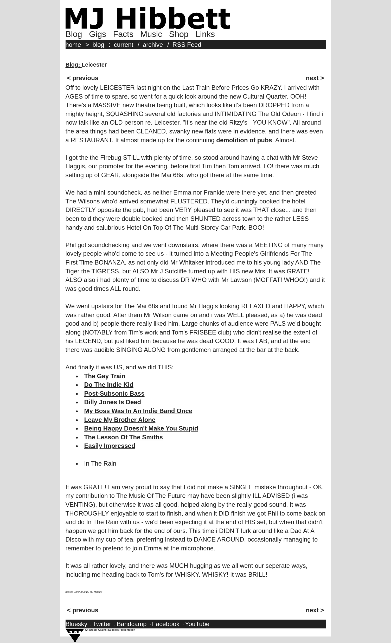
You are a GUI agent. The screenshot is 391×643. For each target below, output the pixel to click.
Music (151, 34)
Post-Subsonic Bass (114, 393)
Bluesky (76, 623)
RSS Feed (186, 44)
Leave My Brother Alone (120, 419)
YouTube (197, 623)
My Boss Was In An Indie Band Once (138, 410)
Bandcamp (131, 623)
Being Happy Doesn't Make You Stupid (141, 428)
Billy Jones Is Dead (112, 402)
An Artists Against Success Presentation (110, 629)
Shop (179, 34)
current (123, 44)
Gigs (97, 34)
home (73, 44)
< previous (83, 77)
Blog (74, 34)
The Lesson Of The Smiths (123, 437)
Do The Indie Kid (108, 384)
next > (315, 77)
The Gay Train (105, 376)
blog (98, 44)
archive (153, 44)
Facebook (165, 623)
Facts (123, 34)
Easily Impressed (109, 445)
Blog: (74, 64)
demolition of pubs (244, 140)
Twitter (102, 623)
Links (205, 34)
